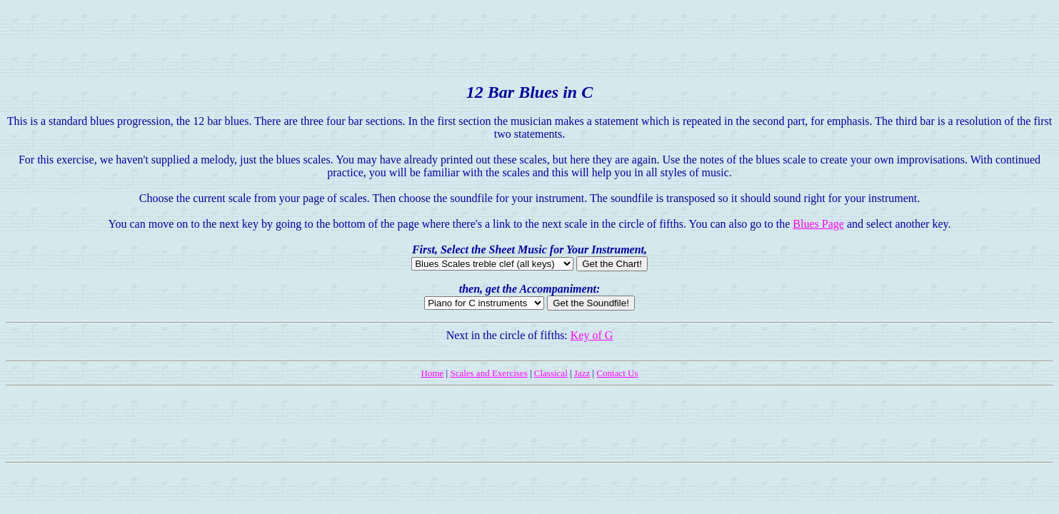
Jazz (582, 373)
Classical (551, 373)
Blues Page (818, 224)
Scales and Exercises (488, 373)
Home (432, 373)
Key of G (592, 335)
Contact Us (617, 373)
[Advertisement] (530, 38)
